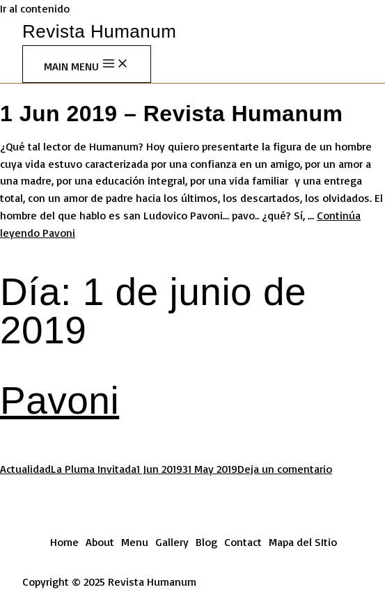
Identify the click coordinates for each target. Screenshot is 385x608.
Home (64, 542)
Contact (243, 542)
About (100, 542)
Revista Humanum (99, 31)
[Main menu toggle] (86, 64)
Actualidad (25, 469)
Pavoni (59, 400)
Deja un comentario (284, 469)
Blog (206, 542)
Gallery (172, 542)
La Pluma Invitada (93, 469)
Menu (134, 542)
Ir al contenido (35, 8)
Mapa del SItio (303, 542)
